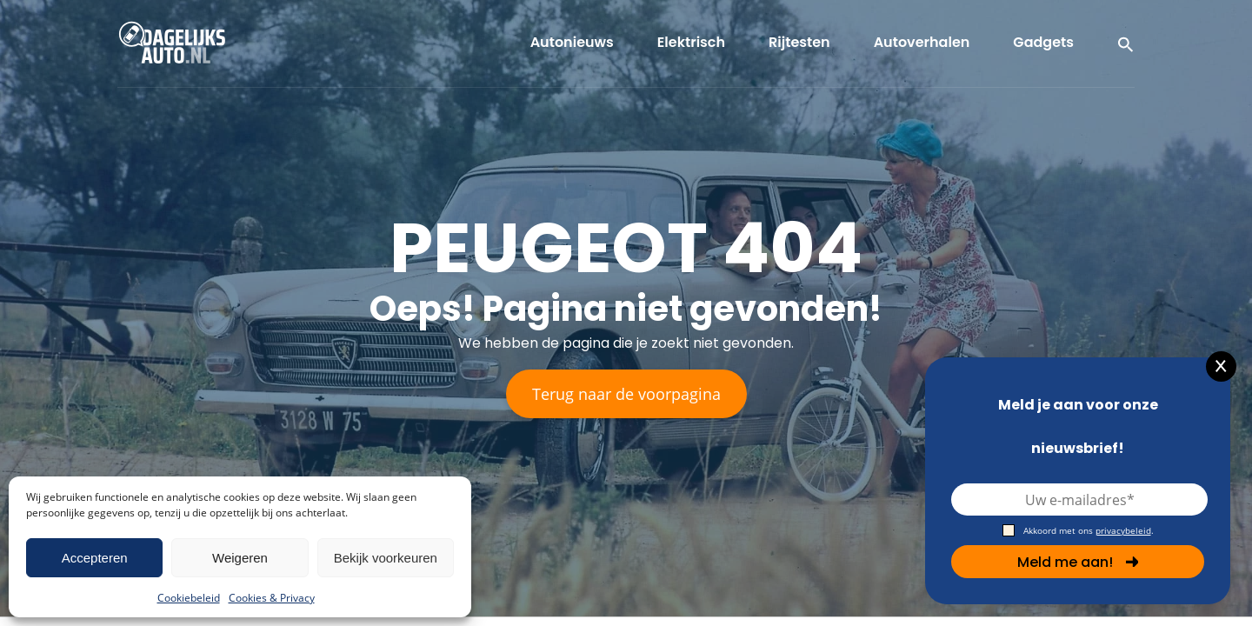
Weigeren (240, 557)
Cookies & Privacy (272, 597)
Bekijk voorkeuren (385, 557)
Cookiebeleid (188, 597)
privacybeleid (1123, 530)
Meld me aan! (1078, 562)
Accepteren (95, 557)
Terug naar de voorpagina (626, 393)
